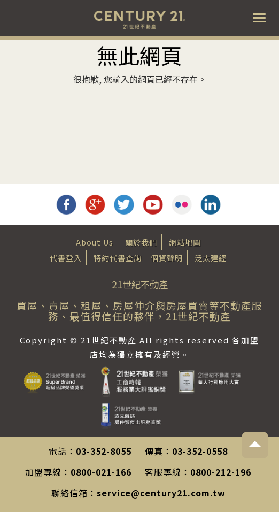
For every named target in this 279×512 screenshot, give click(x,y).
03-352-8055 (103, 451)
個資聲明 (167, 257)
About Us (94, 242)
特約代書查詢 (118, 257)
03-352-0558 (200, 451)
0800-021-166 (101, 471)
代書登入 (66, 257)
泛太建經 (211, 257)
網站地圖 (185, 242)
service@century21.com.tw (161, 492)
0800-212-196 (220, 471)
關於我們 (141, 242)
